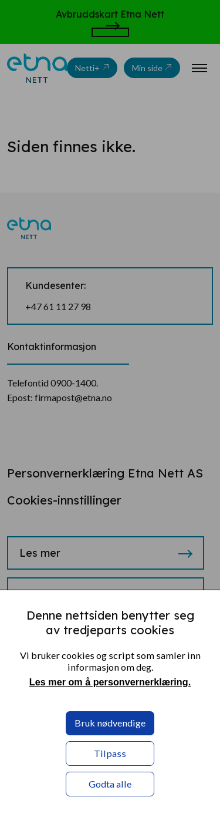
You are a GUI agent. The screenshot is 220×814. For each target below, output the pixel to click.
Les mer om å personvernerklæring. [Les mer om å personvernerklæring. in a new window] (110, 682)
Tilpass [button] (110, 753)
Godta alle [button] (110, 783)
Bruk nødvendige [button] (110, 722)
